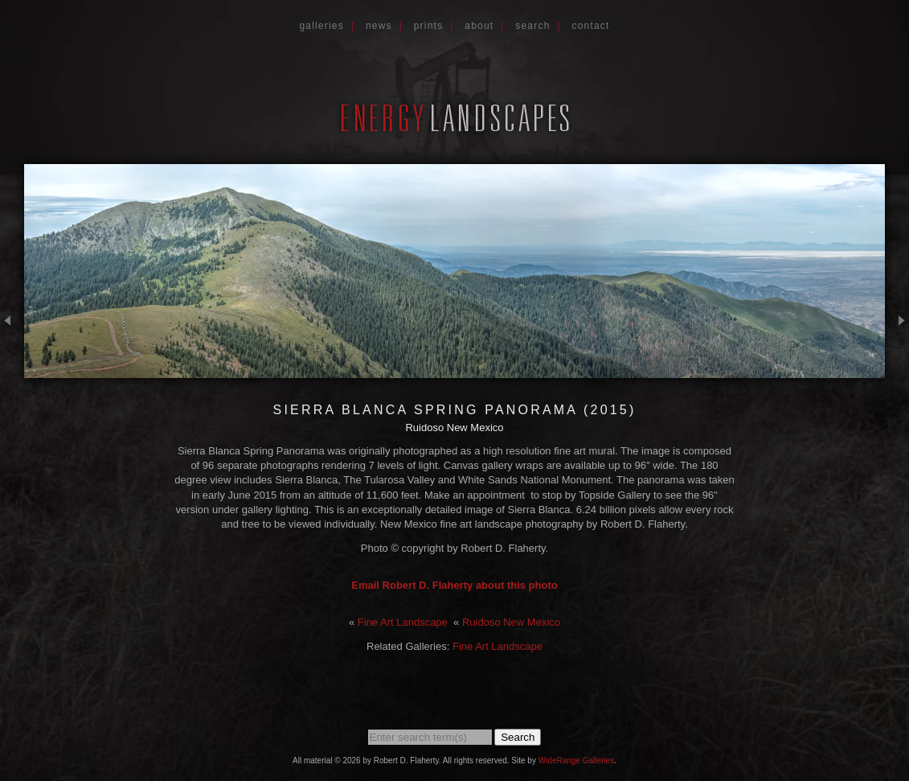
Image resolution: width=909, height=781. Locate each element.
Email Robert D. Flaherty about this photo (454, 585)
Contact (591, 25)
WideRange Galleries (576, 760)
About (479, 25)
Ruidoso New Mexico (511, 622)
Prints (429, 25)
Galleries (321, 25)
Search (532, 25)
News (379, 25)
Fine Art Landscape (403, 622)
